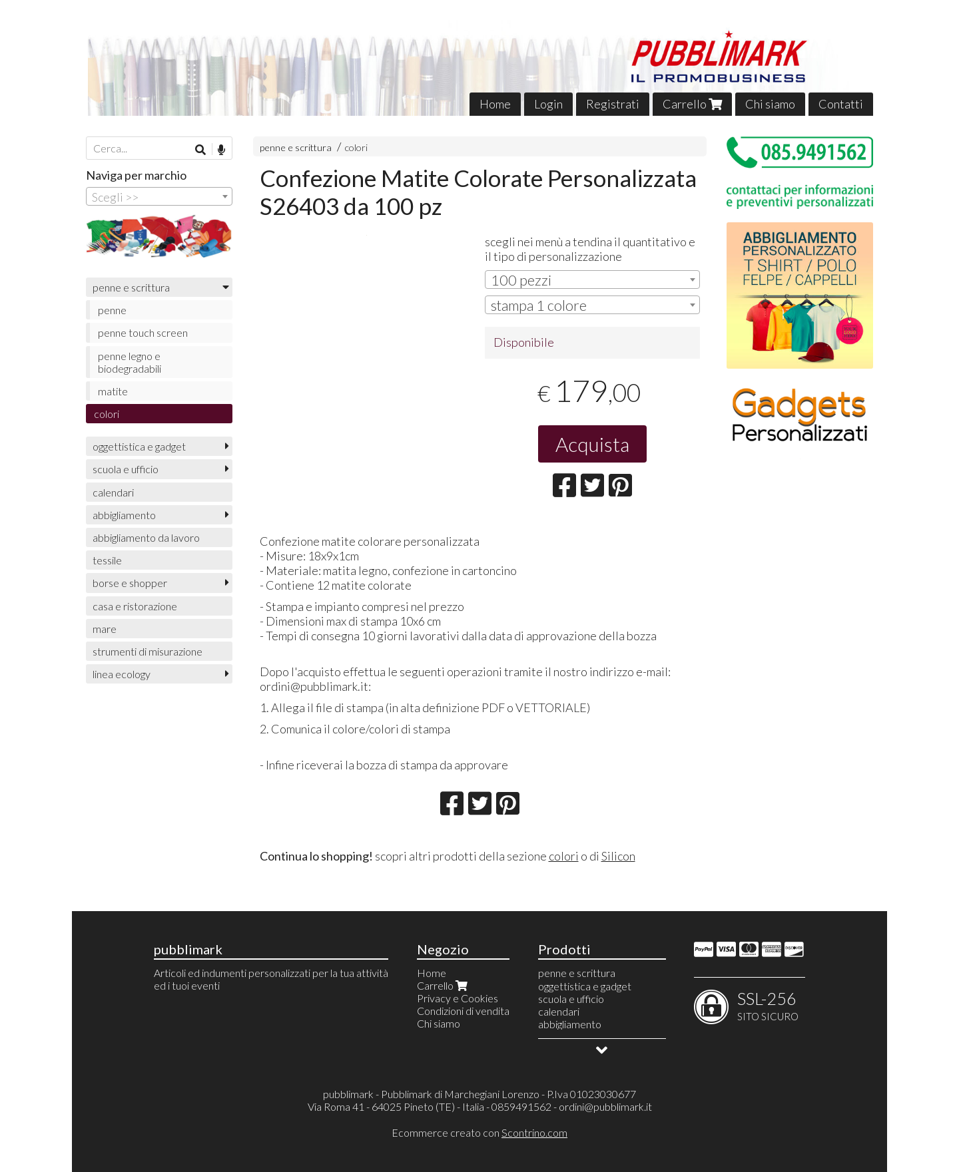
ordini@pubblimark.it (605, 1106)
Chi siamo (770, 104)
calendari (113, 492)
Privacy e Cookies (457, 998)
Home (495, 104)
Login (548, 104)
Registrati (612, 104)
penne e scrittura (296, 147)
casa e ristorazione (135, 606)
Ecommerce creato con (479, 1132)
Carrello (692, 104)
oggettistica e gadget (139, 446)
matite (113, 391)
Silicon (618, 856)
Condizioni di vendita (463, 1010)
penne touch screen (143, 332)
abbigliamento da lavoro (146, 537)
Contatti (840, 104)
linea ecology (122, 674)
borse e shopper (130, 582)
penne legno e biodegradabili (129, 362)
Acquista (592, 444)
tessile (107, 560)
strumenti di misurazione (147, 651)
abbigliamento (124, 514)
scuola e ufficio (126, 469)
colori (356, 147)
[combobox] (592, 279)
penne (112, 309)
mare (105, 628)
